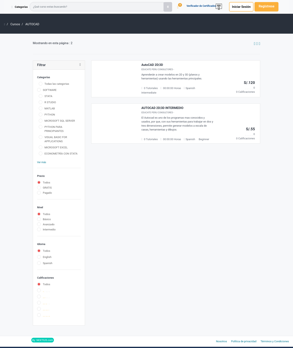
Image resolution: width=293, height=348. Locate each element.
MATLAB (49, 108)
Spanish (47, 263)
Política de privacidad (244, 341)
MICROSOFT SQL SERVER (59, 120)
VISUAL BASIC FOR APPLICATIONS (55, 139)
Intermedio (49, 229)
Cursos (15, 24)
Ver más (41, 162)
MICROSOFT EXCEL (56, 147)
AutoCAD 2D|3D (152, 65)
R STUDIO (50, 102)
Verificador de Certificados (201, 6)
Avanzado (49, 224)
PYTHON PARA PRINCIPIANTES (54, 129)
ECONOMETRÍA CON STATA (60, 153)
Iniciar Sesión (241, 7)
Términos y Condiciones (274, 341)
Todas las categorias (56, 83)
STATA (48, 96)
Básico (47, 219)
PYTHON (49, 114)
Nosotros (221, 341)
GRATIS (47, 187)
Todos (46, 182)
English (47, 257)
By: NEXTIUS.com (42, 340)
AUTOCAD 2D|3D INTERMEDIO (162, 108)
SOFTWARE (50, 90)
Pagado (47, 192)
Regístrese (266, 6)
